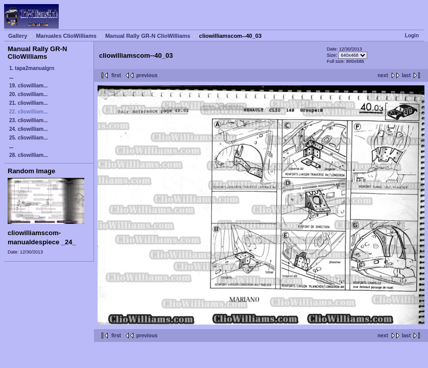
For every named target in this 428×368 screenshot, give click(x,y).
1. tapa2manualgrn (31, 68)
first (116, 75)
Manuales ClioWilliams (66, 36)
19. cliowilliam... (28, 85)
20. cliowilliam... (28, 94)
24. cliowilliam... (28, 129)
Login (412, 35)
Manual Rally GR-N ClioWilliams (148, 36)
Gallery (17, 36)
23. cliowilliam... (28, 120)
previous (147, 75)
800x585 (355, 61)
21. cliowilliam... (28, 103)
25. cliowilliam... (28, 138)
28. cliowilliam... (28, 155)
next (382, 75)
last (406, 75)
